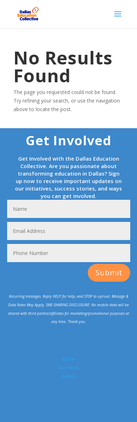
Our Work (68, 367)
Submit (109, 272)
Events (68, 376)
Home (68, 359)
